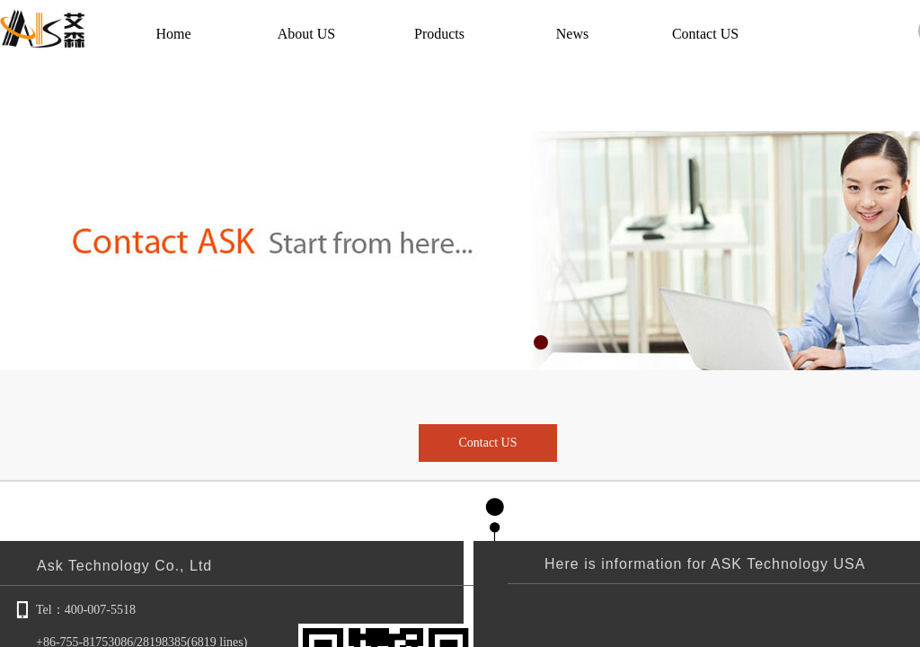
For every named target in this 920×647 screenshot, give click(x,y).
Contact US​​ (488, 442)
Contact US (705, 33)
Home (172, 33)
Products (439, 33)
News (572, 33)
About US (306, 33)
